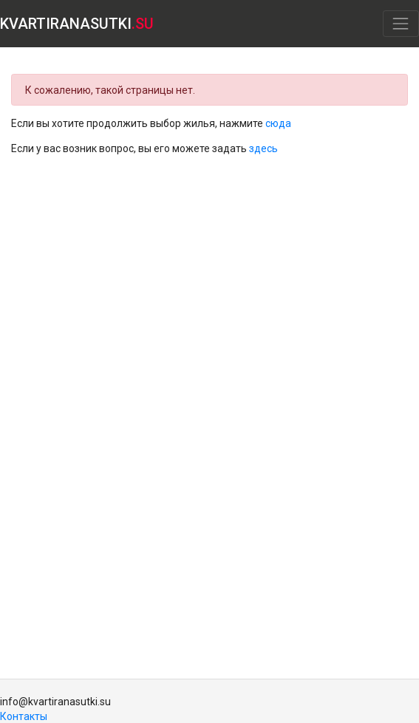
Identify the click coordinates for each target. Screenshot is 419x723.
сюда (278, 123)
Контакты (23, 716)
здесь (263, 148)
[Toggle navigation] (401, 23)
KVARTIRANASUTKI (77, 23)
